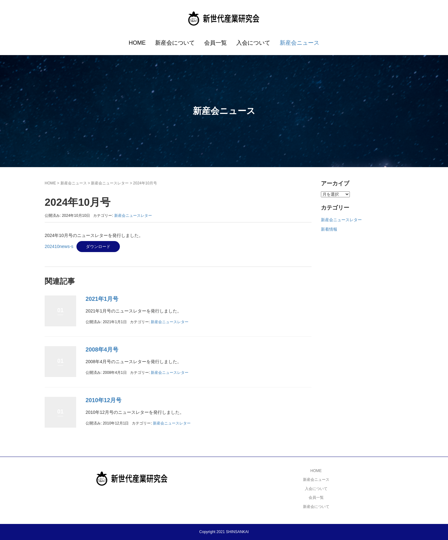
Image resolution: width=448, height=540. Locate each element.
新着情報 (329, 229)
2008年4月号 (102, 349)
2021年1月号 (102, 299)
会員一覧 (215, 43)
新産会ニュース (299, 43)
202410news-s (59, 246)
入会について (253, 43)
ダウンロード (98, 246)
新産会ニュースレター (110, 183)
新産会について (175, 43)
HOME (137, 43)
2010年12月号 (103, 400)
